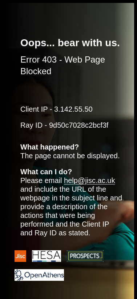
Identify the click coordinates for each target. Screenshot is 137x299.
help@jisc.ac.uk (89, 180)
